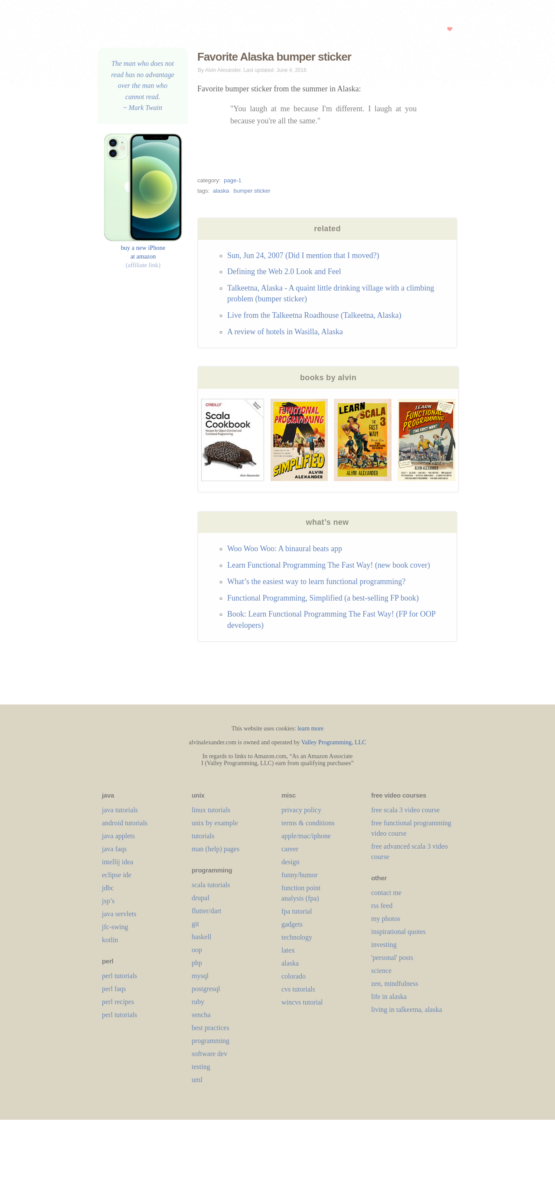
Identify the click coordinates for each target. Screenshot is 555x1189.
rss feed (381, 905)
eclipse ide (116, 875)
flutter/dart (206, 910)
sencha (201, 1014)
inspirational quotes (398, 931)
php (197, 962)
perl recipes (118, 1001)
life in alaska (389, 996)
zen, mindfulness (394, 983)
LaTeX (288, 950)
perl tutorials (119, 975)
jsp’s (108, 901)
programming (210, 1040)
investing (384, 944)
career (289, 849)
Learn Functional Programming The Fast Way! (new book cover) (328, 565)
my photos (385, 918)
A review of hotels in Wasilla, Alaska (285, 331)
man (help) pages (215, 849)
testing (201, 1066)
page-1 (232, 180)
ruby (198, 1001)
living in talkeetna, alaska (406, 1009)
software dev (209, 1053)
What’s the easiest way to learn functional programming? (316, 581)
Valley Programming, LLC (333, 742)
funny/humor (299, 875)
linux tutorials (211, 810)
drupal (200, 897)
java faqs (114, 849)
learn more (310, 728)
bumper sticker (251, 190)
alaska (221, 190)
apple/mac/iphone (306, 836)
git (195, 923)
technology (296, 937)
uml (197, 1079)
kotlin (110, 939)
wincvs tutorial (302, 1002)
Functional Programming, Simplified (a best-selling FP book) (323, 598)
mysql (200, 975)
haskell (201, 936)
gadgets (292, 924)
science (381, 970)
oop (197, 949)
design (290, 862)
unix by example (215, 823)
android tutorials (124, 823)
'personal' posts (392, 957)
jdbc (108, 888)
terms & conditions (308, 823)
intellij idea (117, 862)
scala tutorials (211, 885)
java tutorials (120, 810)
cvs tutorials (298, 989)
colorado (293, 976)
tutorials (203, 836)
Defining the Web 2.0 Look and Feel (284, 271)
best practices (210, 1027)
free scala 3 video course (405, 810)
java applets (118, 836)
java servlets (119, 914)
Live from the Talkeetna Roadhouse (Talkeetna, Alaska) (314, 315)
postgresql (206, 988)
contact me (386, 892)
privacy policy (301, 810)
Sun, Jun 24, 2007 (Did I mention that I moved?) (303, 255)
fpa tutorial (296, 911)
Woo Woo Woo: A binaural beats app (284, 548)
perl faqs (114, 988)
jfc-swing (115, 927)
